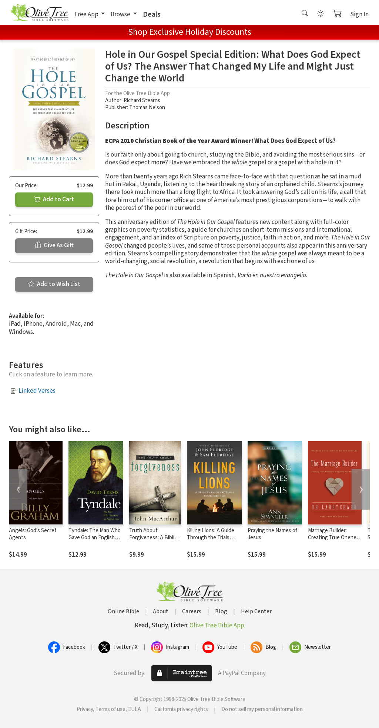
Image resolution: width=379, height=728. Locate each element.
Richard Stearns (142, 100)
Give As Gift (54, 245)
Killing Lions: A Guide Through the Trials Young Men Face (210, 537)
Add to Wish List (54, 284)
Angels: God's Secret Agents (33, 534)
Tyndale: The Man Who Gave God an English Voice (94, 537)
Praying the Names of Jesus (272, 534)
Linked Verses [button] (37, 390)
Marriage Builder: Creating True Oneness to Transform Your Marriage (335, 541)
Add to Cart (54, 199)
